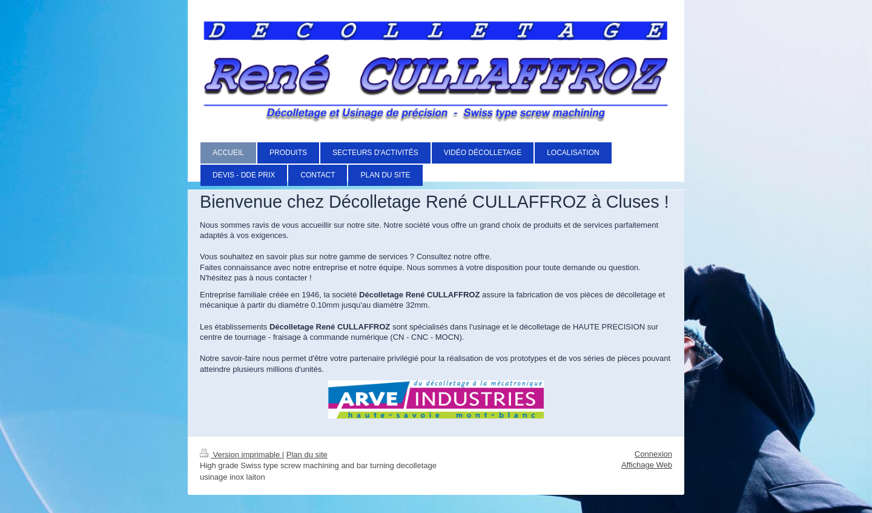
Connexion (653, 453)
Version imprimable (241, 454)
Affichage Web (646, 464)
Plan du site (307, 454)
